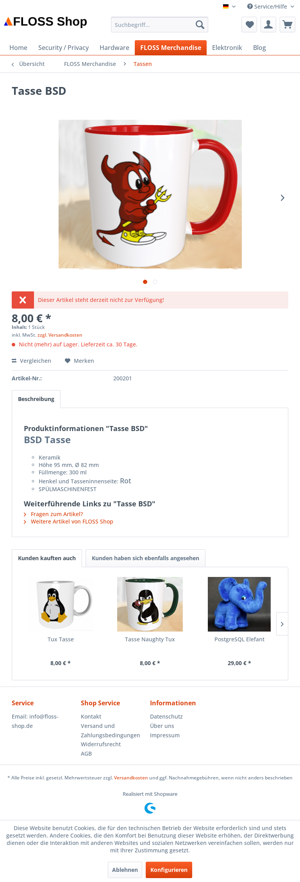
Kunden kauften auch (47, 558)
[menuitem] (160, 24)
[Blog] (259, 47)
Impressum (165, 735)
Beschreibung (36, 399)
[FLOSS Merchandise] (171, 47)
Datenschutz (166, 716)
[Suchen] (200, 24)
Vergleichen (31, 360)
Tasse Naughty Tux (150, 639)
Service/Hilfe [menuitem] (268, 6)
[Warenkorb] (287, 24)
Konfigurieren (169, 869)
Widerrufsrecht (101, 744)
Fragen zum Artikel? (53, 514)
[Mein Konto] (268, 24)
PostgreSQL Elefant (239, 639)
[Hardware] (114, 47)
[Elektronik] (227, 47)
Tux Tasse (61, 639)
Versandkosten (131, 777)
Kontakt (91, 716)
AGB (86, 753)
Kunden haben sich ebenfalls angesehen (145, 558)
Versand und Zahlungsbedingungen (110, 730)
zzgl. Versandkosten (60, 335)
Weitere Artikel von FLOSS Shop (68, 521)
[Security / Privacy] (63, 47)
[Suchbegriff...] (160, 24)
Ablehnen (125, 869)
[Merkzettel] (249, 24)
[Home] (18, 47)
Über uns (162, 725)
